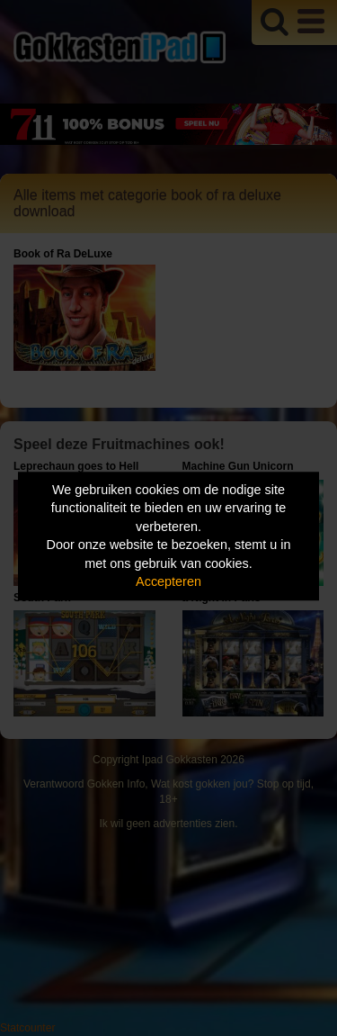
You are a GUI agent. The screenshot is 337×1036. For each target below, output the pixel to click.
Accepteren (168, 582)
